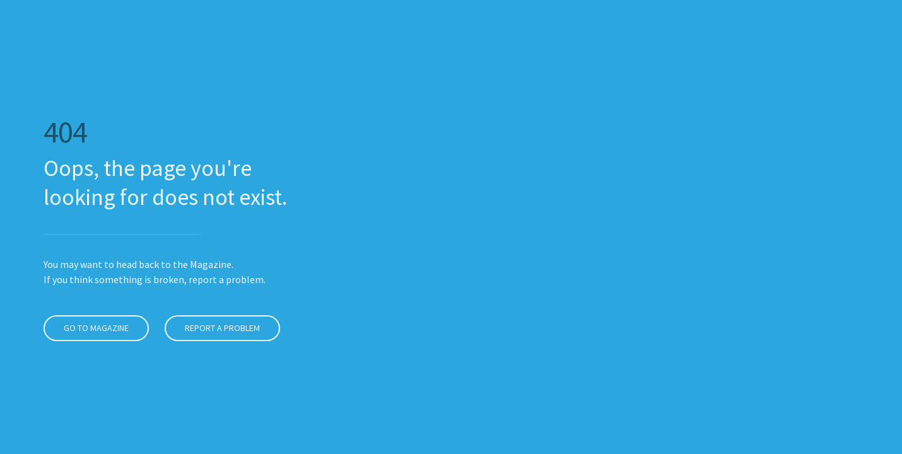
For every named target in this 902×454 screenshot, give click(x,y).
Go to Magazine (91, 328)
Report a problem (217, 328)
